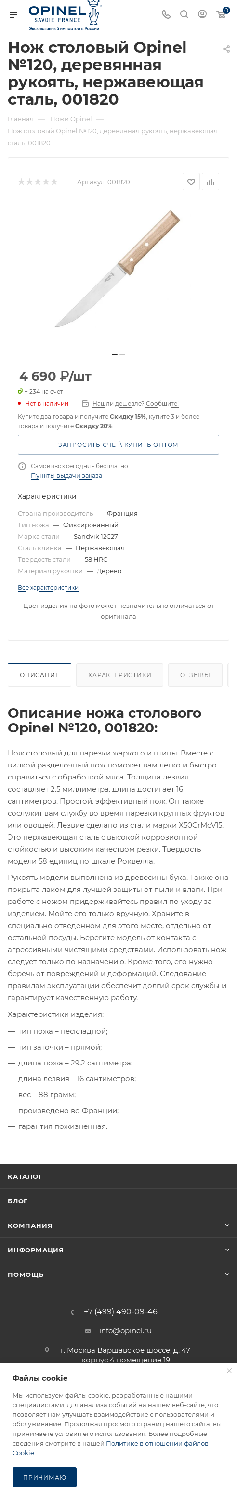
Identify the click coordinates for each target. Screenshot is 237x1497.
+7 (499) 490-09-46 (121, 1312)
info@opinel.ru (125, 1330)
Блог (18, 1201)
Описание (39, 675)
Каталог (25, 1176)
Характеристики (119, 675)
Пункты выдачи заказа (66, 475)
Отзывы (195, 675)
